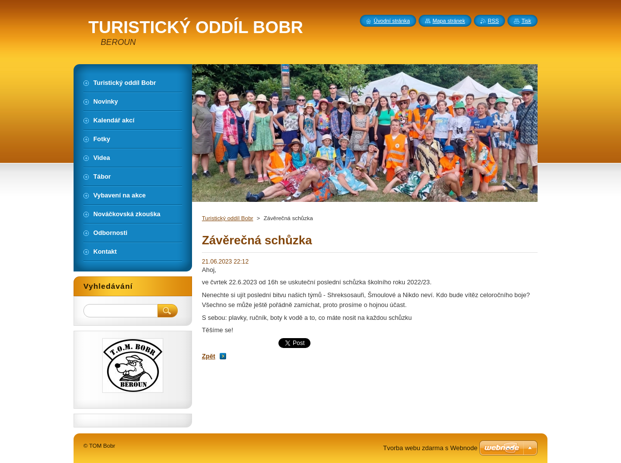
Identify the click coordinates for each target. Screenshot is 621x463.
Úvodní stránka (392, 21)
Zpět (208, 356)
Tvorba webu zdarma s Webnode (430, 448)
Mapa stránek (448, 21)
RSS (493, 21)
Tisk (526, 21)
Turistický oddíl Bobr (227, 218)
